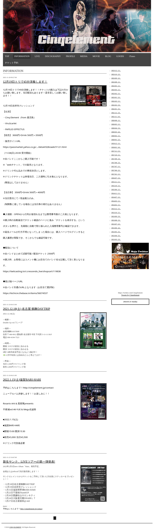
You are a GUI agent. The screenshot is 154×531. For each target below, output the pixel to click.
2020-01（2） (116, 139)
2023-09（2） (116, 78)
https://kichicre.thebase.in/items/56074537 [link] (25, 293)
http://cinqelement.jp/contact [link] (38, 387)
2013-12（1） (116, 209)
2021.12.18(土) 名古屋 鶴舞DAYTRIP (26, 308)
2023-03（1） (116, 90)
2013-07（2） (116, 224)
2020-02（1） (116, 136)
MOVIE (96, 56)
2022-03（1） (116, 101)
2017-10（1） (116, 155)
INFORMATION (21, 56)
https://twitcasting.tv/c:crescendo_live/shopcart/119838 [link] (32, 271)
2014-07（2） (116, 197)
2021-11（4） (116, 116)
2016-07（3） (116, 178)
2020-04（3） (116, 128)
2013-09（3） (116, 216)
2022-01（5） (116, 109)
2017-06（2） (116, 170)
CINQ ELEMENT (15, 527)
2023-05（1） (116, 86)
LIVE (37, 56)
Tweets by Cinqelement (130, 295)
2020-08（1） (116, 120)
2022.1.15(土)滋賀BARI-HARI (22, 379)
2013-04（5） (116, 235)
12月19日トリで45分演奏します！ (25, 81)
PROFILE (70, 56)
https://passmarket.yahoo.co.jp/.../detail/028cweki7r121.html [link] (34, 146)
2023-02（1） (116, 93)
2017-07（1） (116, 166)
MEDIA (83, 56)
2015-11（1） (116, 182)
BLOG (108, 56)
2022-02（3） (116, 105)
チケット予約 (11, 63)
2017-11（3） (116, 151)
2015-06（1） (116, 189)
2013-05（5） (116, 232)
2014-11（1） (116, 193)
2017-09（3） (116, 159)
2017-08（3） (116, 162)
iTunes (132, 56)
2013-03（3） (116, 239)
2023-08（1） (116, 82)
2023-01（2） (116, 97)
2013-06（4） (116, 228)
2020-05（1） (116, 124)
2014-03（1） (116, 201)
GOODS (120, 56)
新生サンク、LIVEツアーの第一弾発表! (29, 461)
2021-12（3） (116, 113)
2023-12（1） (116, 70)
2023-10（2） (116, 74)
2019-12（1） (116, 143)
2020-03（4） (116, 132)
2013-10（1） (116, 212)
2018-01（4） (116, 147)
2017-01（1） (116, 174)
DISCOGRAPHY (53, 56)
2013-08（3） (116, 220)
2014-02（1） (116, 205)
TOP (7, 56)
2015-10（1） (116, 185)
